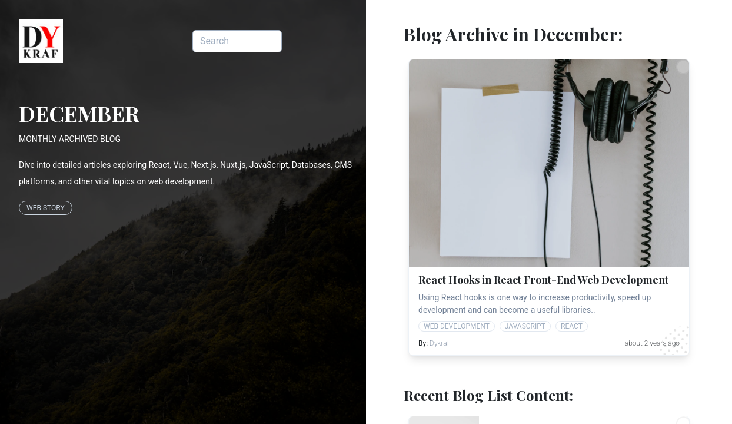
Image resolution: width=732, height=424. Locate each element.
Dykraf (439, 343)
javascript (525, 326)
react (572, 326)
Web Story (45, 208)
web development (457, 326)
